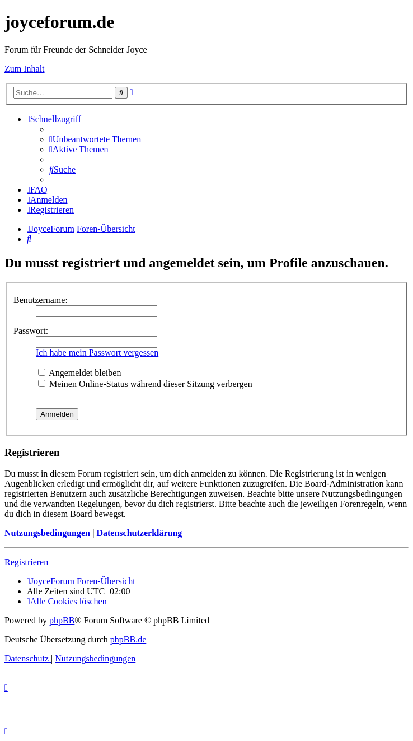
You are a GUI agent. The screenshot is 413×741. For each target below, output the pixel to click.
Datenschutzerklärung (139, 533)
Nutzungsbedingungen (47, 533)
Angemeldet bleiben (79, 373)
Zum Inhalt (24, 68)
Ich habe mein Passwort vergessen (97, 352)
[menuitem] (95, 139)
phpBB (61, 620)
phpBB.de (128, 639)
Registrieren (26, 562)
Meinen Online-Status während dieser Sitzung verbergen (145, 384)
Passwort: (30, 330)
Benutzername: (40, 300)
